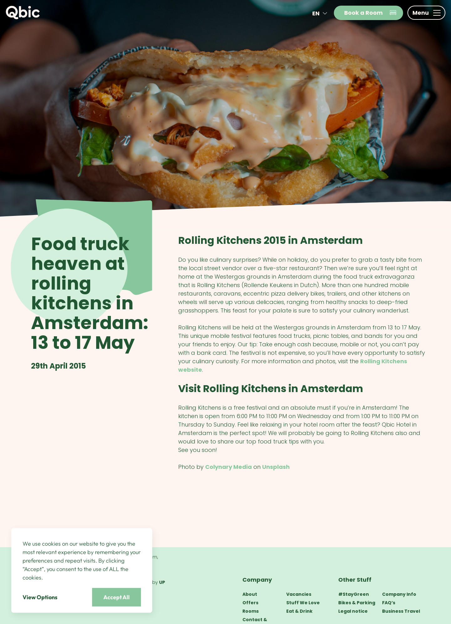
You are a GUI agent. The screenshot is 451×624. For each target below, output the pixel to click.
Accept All (116, 597)
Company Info (399, 594)
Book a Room (370, 13)
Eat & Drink (299, 611)
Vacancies (298, 594)
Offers (250, 603)
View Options (40, 597)
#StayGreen (353, 594)
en (320, 13)
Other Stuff (354, 580)
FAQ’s (388, 603)
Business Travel (401, 611)
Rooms (250, 611)
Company (257, 580)
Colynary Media (228, 467)
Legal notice (353, 611)
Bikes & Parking (356, 603)
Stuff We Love (303, 603)
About (249, 594)
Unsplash (276, 467)
